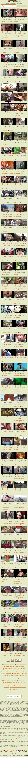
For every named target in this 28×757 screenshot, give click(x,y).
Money (4, 21)
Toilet (17, 174)
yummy (15, 665)
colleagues (14, 667)
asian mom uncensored (23, 684)
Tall (4, 347)
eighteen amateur (13, 675)
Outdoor (23, 203)
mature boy (21, 665)
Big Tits (5, 568)
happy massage (5, 675)
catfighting (11, 682)
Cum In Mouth (19, 642)
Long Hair (24, 539)
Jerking (4, 81)
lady (27, 665)
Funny (8, 145)
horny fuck (17, 677)
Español (17, 747)
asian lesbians (5, 684)
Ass (16, 598)
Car (3, 160)
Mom (20, 333)
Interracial (10, 217)
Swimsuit (10, 81)
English (4, 747)
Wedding (4, 52)
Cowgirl (22, 508)
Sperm (22, 407)
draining (5, 682)
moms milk (23, 671)
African (17, 203)
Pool (17, 376)
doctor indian (7, 673)
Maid (8, 66)
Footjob (4, 261)
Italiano (2, 748)
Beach (17, 21)
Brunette (18, 539)
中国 (15, 750)
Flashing (18, 116)
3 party (16, 669)
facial (4, 667)
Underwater (22, 376)
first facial (4, 665)
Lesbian (21, 289)
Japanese (11, 131)
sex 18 (10, 686)
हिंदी (26, 748)
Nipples (22, 421)
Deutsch (10, 747)
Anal (4, 304)
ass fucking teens (24, 675)
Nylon (9, 333)
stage (7, 669)
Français (23, 747)
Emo (3, 318)
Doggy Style (9, 188)
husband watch (15, 680)
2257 (21, 752)
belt (3, 669)
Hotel (4, 66)
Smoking (4, 656)
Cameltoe (18, 436)
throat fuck (14, 673)
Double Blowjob (19, 392)
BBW (3, 613)
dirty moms (7, 671)
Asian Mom (5, 131)
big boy (3, 677)
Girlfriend (5, 510)
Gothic (22, 524)
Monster (4, 642)
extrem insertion (22, 667)
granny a (24, 682)
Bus (16, 36)
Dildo (8, 304)
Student (10, 261)
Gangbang (5, 36)
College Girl (6, 508)
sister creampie (6, 680)
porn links (15, 753)
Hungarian (18, 160)
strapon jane (22, 673)
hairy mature (13, 684)
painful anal (24, 677)
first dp (18, 682)
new (21, 5)
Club (4, 188)
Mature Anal (5, 38)
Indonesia (14, 748)
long (25, 5)
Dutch (17, 275)
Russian (22, 66)
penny (13, 671)
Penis (11, 174)
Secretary (21, 36)
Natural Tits (19, 584)
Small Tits (9, 318)
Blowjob (4, 246)
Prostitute (10, 21)
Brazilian (18, 261)
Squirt (17, 52)
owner (11, 669)
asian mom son (23, 680)
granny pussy (10, 677)
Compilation (5, 174)
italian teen (17, 686)
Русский (21, 748)
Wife (21, 81)
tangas (11, 665)
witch (17, 671)
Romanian (18, 318)
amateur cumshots (24, 669)
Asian (4, 493)
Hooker (17, 66)
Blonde (4, 361)
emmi (9, 667)
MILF (4, 275)
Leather (17, 407)
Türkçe (7, 748)
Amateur (4, 390)
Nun (7, 160)
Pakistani (18, 246)
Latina (23, 568)
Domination (18, 217)
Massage (9, 450)
